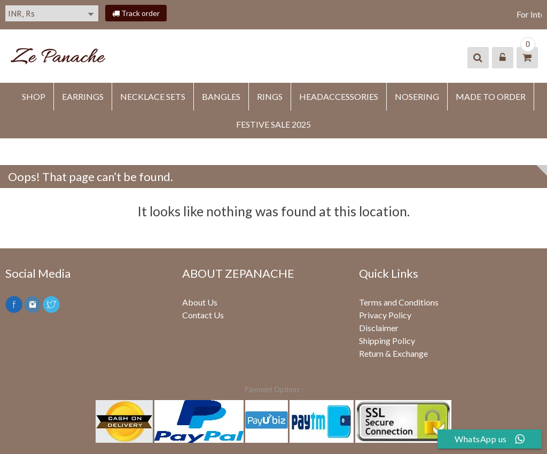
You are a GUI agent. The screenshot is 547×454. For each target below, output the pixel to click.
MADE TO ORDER (491, 96)
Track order (136, 13)
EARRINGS (83, 96)
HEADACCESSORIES (338, 96)
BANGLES (221, 96)
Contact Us (203, 315)
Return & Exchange (393, 353)
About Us (199, 302)
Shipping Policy (387, 340)
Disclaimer (378, 328)
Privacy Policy (385, 315)
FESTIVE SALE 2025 (273, 124)
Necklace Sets (152, 96)
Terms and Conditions (399, 302)
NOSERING (417, 96)
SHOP (33, 96)
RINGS (270, 96)
